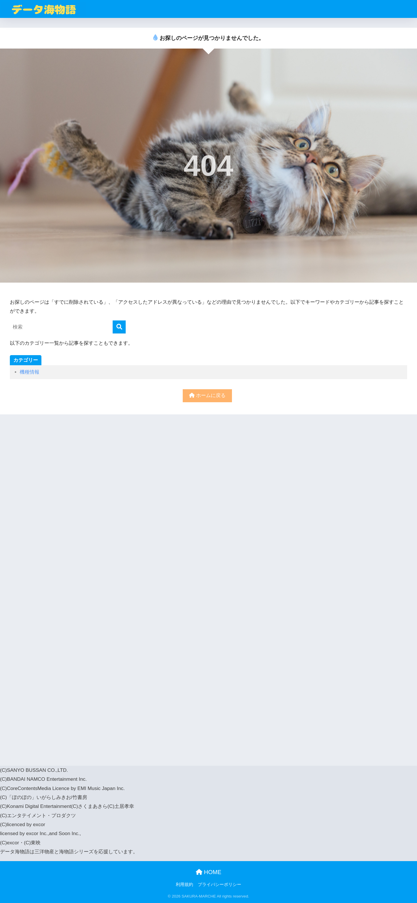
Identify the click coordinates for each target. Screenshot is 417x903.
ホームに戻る (207, 395)
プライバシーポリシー (219, 884)
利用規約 (184, 884)
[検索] (119, 326)
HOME (209, 872)
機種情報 (29, 372)
